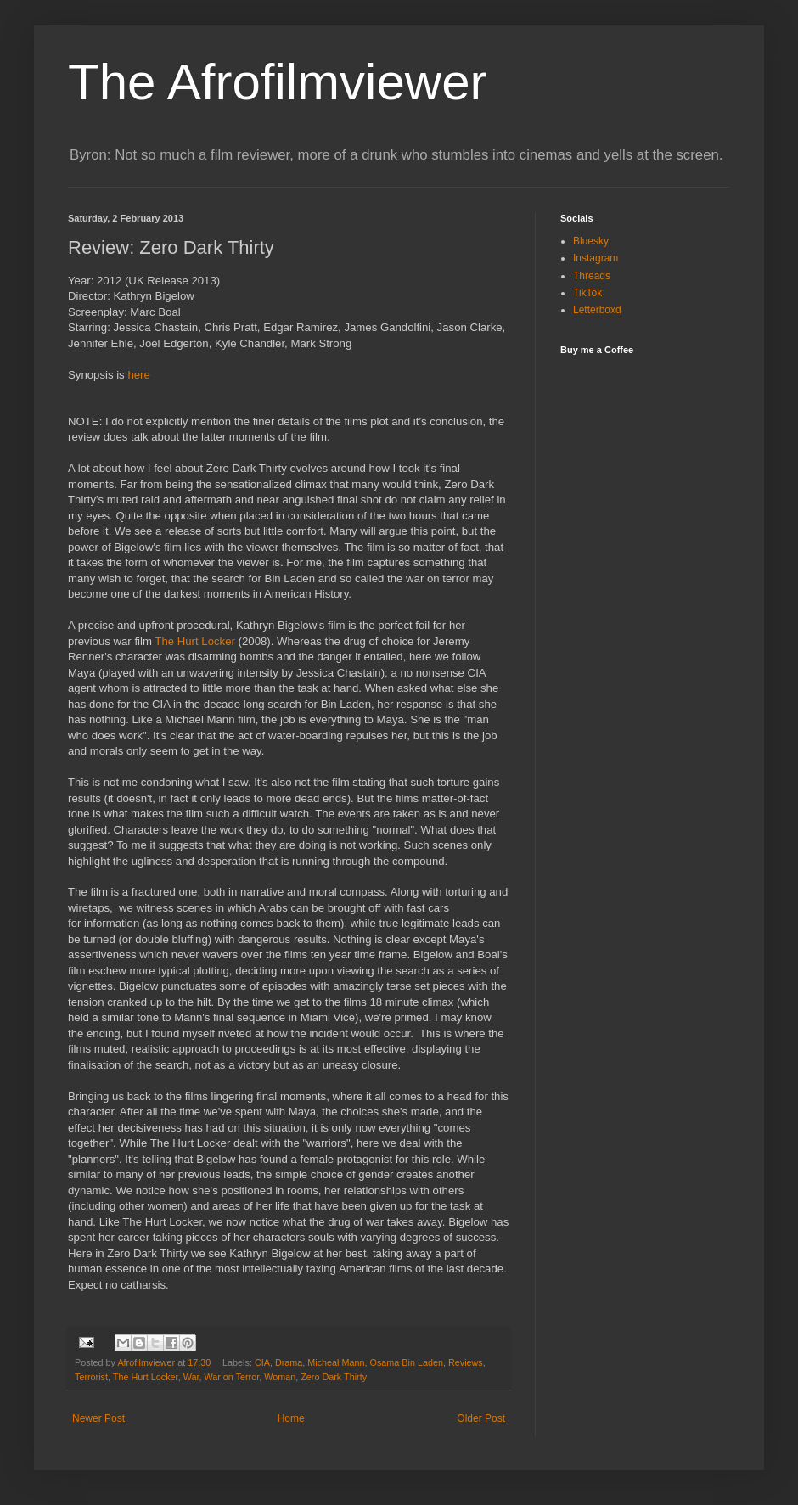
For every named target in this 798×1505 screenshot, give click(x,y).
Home (291, 1418)
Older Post (481, 1418)
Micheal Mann (335, 1362)
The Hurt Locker (195, 641)
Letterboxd (597, 310)
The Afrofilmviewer (277, 81)
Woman (279, 1377)
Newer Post (98, 1418)
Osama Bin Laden (406, 1362)
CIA (262, 1362)
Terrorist (91, 1377)
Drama (288, 1362)
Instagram (595, 258)
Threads (591, 276)
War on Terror (231, 1377)
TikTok (587, 293)
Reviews (465, 1362)
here (138, 374)
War (191, 1377)
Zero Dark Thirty (334, 1377)
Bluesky (591, 241)
